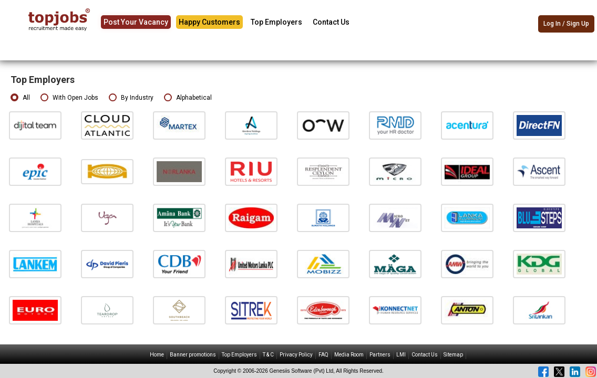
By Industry (131, 97)
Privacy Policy (296, 355)
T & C (268, 355)
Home (157, 355)
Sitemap (453, 355)
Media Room (349, 355)
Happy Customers (209, 22)
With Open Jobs (69, 97)
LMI (401, 355)
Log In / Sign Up (566, 23)
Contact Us (331, 22)
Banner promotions (193, 355)
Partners (379, 355)
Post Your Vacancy (136, 22)
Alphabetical (188, 97)
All (20, 97)
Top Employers (276, 22)
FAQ (323, 355)
